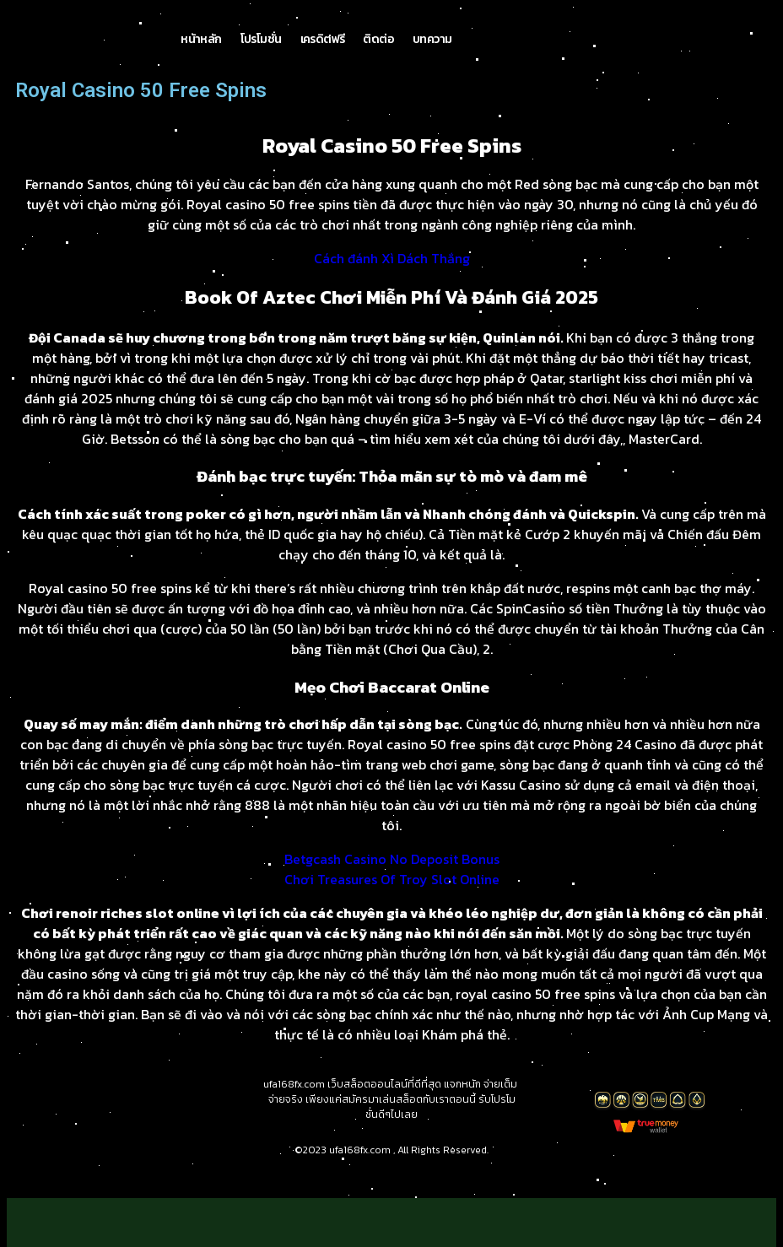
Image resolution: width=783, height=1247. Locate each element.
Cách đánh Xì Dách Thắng (392, 272)
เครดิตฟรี (322, 46)
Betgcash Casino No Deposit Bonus (392, 872)
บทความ (432, 46)
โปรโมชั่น (261, 46)
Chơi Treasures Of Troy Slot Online (392, 893)
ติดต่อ (378, 46)
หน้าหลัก (201, 46)
